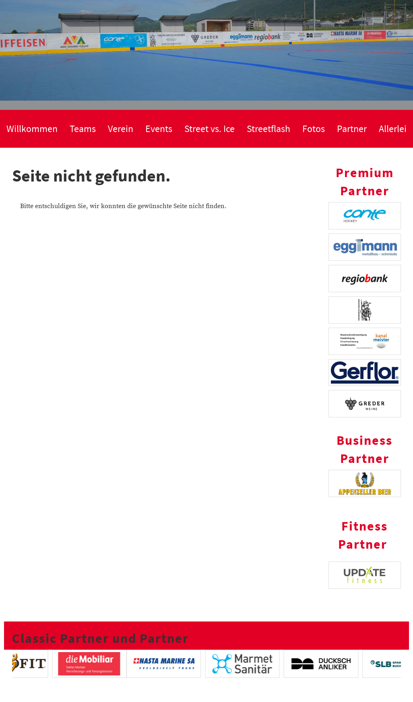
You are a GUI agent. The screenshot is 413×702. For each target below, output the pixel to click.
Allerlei (393, 128)
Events (158, 128)
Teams (83, 128)
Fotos (313, 128)
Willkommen (32, 128)
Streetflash (268, 128)
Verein (120, 128)
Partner (352, 128)
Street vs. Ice (209, 128)
